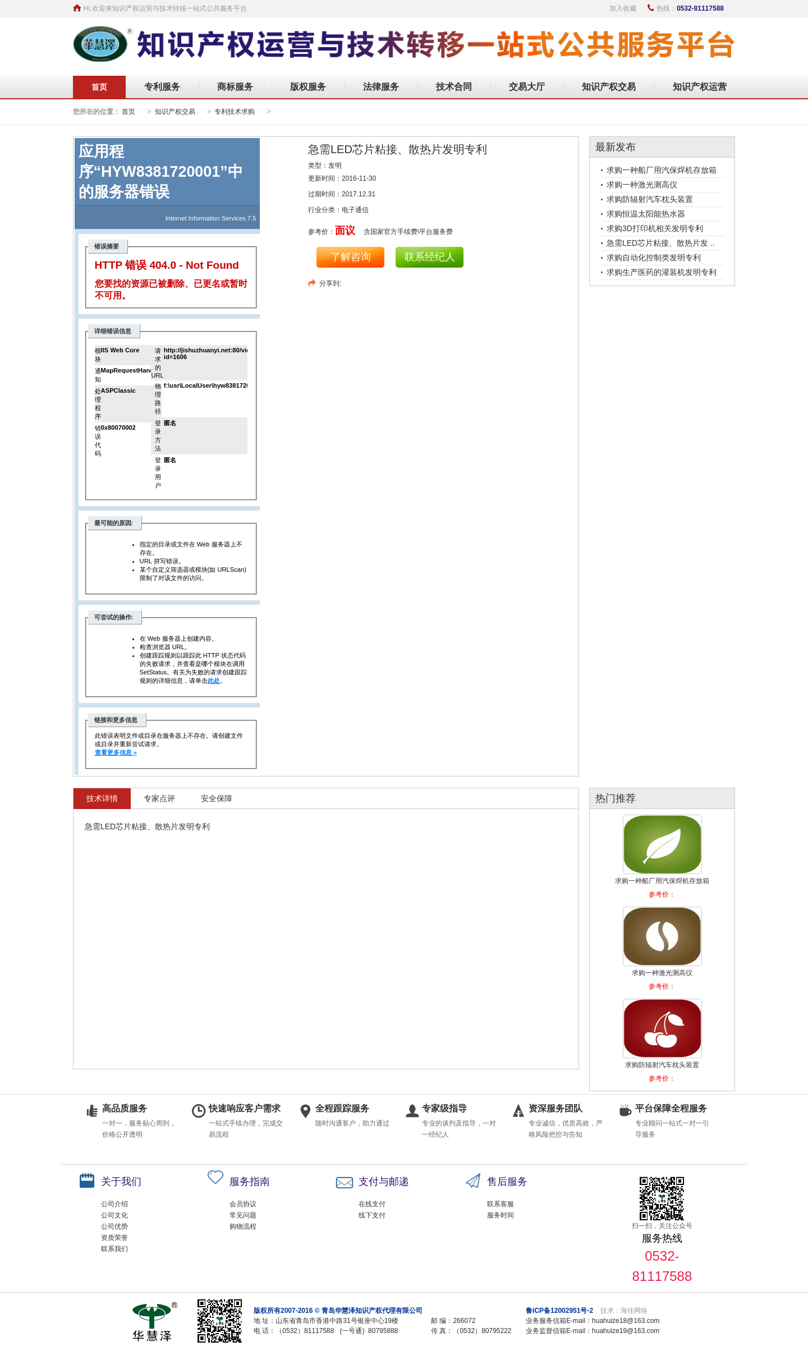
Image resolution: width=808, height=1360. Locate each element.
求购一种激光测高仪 (642, 184)
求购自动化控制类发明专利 (654, 257)
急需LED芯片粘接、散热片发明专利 (397, 149)
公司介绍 (114, 1204)
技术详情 (102, 798)
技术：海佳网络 (624, 1311)
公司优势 (114, 1226)
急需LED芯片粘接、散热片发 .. (661, 242)
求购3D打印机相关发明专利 (655, 228)
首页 (99, 86)
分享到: (330, 283)
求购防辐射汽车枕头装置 (650, 199)
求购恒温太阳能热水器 (646, 213)
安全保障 (216, 798)
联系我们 (114, 1249)
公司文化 (114, 1215)
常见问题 (242, 1215)
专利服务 (162, 86)
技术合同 (454, 86)
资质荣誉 (114, 1238)
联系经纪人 (430, 257)
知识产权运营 (700, 86)
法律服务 (381, 86)
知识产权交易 (609, 86)
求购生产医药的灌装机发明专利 (662, 272)
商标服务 (235, 86)
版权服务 (308, 86)
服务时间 (500, 1215)
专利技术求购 (234, 112)
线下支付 (372, 1215)
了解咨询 (350, 257)
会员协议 (242, 1204)
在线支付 (372, 1204)
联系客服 (500, 1204)
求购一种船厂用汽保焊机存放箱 (662, 170)
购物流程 (242, 1226)
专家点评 (159, 798)
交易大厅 (527, 86)
